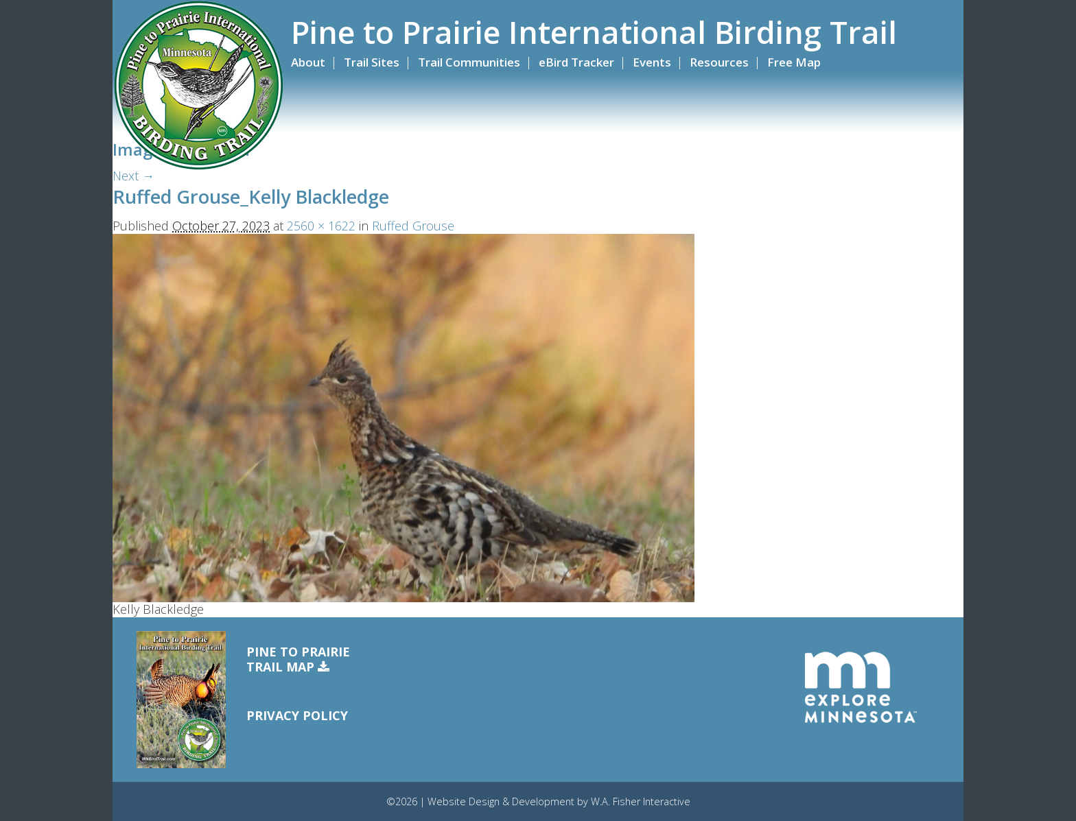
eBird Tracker (576, 62)
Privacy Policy (297, 715)
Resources (719, 62)
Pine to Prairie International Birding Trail (594, 32)
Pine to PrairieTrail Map (298, 659)
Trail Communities (469, 62)
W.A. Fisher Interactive (640, 801)
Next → (133, 175)
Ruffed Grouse (413, 225)
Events (652, 62)
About (308, 62)
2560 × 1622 (321, 225)
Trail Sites (371, 62)
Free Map (794, 62)
